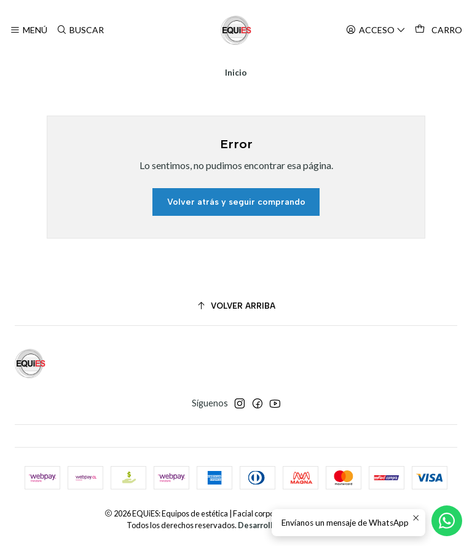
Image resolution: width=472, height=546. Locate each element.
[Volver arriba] (236, 306)
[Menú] (28, 30)
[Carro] (438, 30)
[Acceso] (376, 30)
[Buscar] (79, 30)
